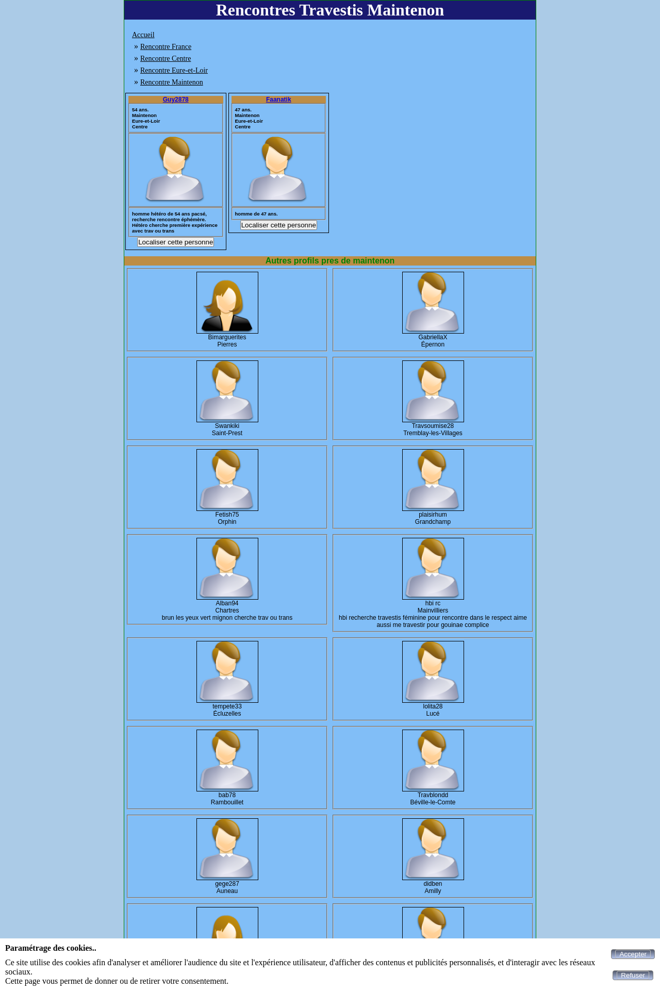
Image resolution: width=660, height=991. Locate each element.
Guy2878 (176, 99)
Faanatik (278, 99)
